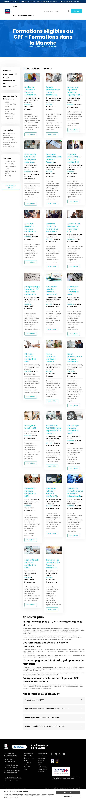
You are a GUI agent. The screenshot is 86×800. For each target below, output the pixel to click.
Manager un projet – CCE (30, 426)
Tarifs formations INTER (27, 762)
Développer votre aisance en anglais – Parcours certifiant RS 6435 (54, 160)
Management (74, 107)
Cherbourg (29, 98)
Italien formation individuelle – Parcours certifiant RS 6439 (52, 360)
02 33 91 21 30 (11, 762)
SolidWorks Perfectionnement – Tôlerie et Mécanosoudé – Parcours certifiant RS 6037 (75, 496)
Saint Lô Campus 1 (29, 100)
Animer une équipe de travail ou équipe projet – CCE (74, 92)
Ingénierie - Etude (53, 307)
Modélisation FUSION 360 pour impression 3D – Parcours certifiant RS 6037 (54, 432)
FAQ (25, 769)
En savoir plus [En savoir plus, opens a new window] (49, 795)
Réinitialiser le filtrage (11, 186)
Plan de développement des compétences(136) (10, 81)
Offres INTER (28, 756)
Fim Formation (42, 754)
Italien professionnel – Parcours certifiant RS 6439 (74, 359)
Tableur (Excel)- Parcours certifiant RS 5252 (32, 564)
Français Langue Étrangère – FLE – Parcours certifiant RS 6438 (32, 291)
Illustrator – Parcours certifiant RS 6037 (73, 290)
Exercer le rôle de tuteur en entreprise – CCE (73, 227)
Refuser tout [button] (68, 796)
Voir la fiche (31, 134)
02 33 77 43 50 (12, 767)
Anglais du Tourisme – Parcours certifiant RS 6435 (30, 92)
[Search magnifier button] (69, 11)
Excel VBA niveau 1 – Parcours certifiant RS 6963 (30, 228)
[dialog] (43, 794)
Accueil (31, 47)
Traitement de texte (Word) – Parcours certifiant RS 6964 (53, 565)
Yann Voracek (75, 788)
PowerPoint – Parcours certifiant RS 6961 (30, 492)
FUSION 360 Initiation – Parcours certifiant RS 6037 (51, 291)
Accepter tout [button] (68, 792)
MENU (16, 7)
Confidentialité (42, 767)
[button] (29, 798)
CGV (39, 765)
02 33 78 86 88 (12, 756)
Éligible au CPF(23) (10, 74)
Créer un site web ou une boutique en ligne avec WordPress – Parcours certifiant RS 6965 (30, 163)
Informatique (28, 181)
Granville (36, 98)
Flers (78, 98)
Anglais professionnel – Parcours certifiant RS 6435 (53, 92)
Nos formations (29, 754)
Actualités (27, 767)
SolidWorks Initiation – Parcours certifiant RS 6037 (51, 493)
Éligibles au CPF (29, 758)
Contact (76, 11)
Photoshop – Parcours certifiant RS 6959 (73, 429)
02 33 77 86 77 (12, 773)
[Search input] (55, 11)
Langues (29, 109)
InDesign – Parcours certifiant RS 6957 (30, 358)
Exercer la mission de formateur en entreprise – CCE (52, 228)
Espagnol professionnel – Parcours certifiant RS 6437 (74, 159)
